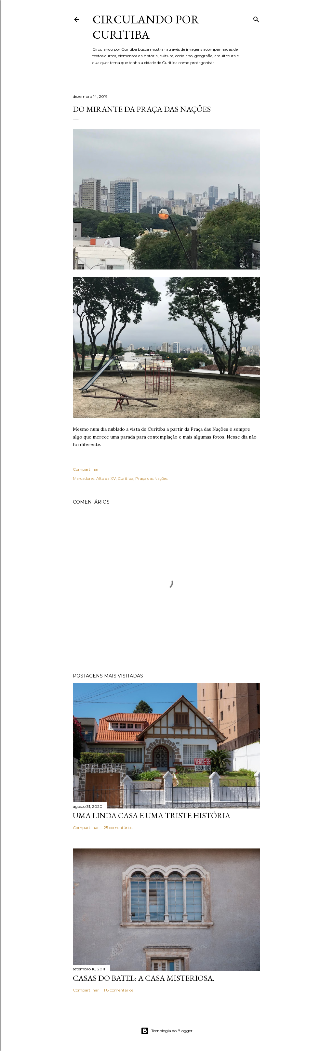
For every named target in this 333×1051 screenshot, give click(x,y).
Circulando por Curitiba (145, 27)
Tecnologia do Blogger (167, 1031)
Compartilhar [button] (86, 469)
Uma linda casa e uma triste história (151, 815)
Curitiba (125, 478)
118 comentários (118, 990)
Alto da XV (106, 478)
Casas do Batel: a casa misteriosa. (143, 978)
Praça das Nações (151, 478)
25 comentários (118, 827)
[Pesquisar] (256, 18)
